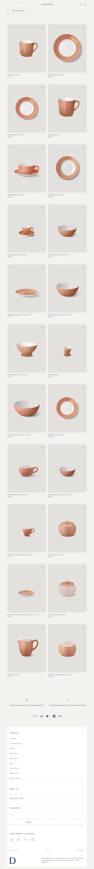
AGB (47, 850)
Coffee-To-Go (15, 768)
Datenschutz (14, 850)
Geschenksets (15, 778)
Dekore (12, 748)
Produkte (13, 738)
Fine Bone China (15, 743)
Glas (11, 763)
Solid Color (14, 753)
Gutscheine (14, 773)
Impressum (80, 850)
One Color (13, 758)
